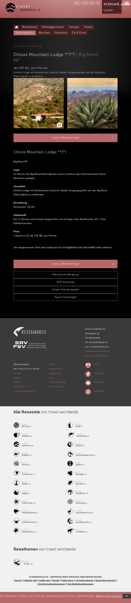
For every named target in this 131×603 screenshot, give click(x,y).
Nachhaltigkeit (56, 386)
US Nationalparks (84, 580)
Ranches (44, 32)
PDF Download (65, 282)
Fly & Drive (79, 32)
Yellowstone (67, 580)
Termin (16, 377)
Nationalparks (25, 32)
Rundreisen (30, 27)
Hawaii (17, 580)
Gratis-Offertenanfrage (83, 138)
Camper (74, 27)
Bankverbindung (57, 382)
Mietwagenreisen (53, 27)
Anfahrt (17, 382)
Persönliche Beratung (65, 274)
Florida (55, 580)
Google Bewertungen (24, 391)
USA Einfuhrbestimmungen (80, 584)
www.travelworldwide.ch (97, 355)
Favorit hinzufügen (66, 297)
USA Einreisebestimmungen (51, 584)
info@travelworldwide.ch (97, 351)
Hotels (88, 27)
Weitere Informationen (109, 596)
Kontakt (17, 373)
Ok (126, 596)
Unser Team (19, 386)
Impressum (55, 373)
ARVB (52, 364)
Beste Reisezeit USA (106, 580)
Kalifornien (44, 580)
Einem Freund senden (65, 289)
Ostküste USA (30, 580)
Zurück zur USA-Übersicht (27, 46)
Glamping (61, 32)
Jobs (51, 377)
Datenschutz (55, 368)
